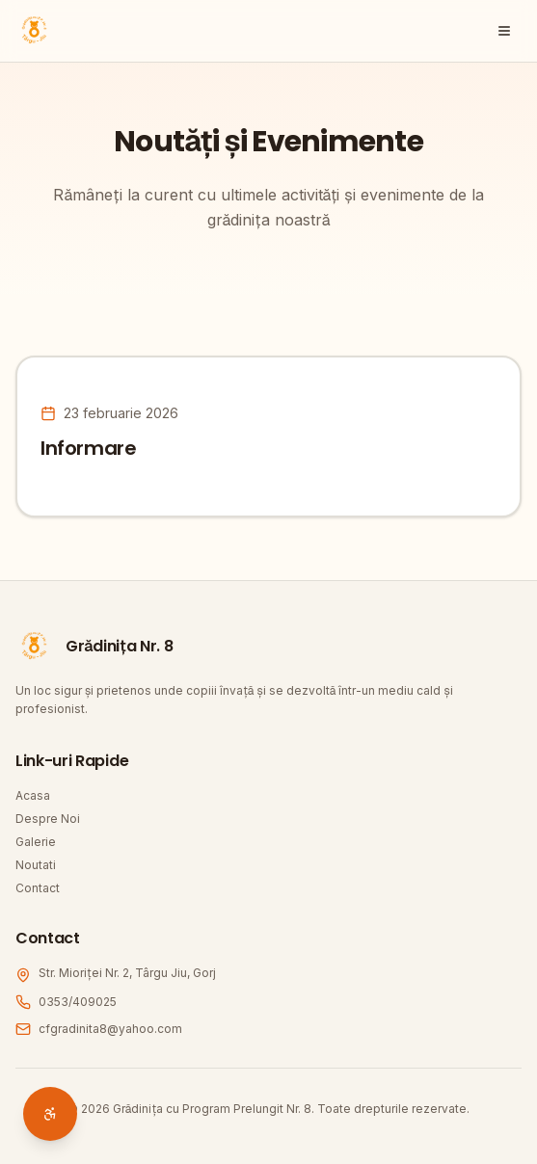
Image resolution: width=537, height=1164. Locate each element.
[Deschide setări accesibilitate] (50, 1114)
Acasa (32, 795)
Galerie (35, 841)
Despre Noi (47, 818)
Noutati (35, 865)
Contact (37, 888)
